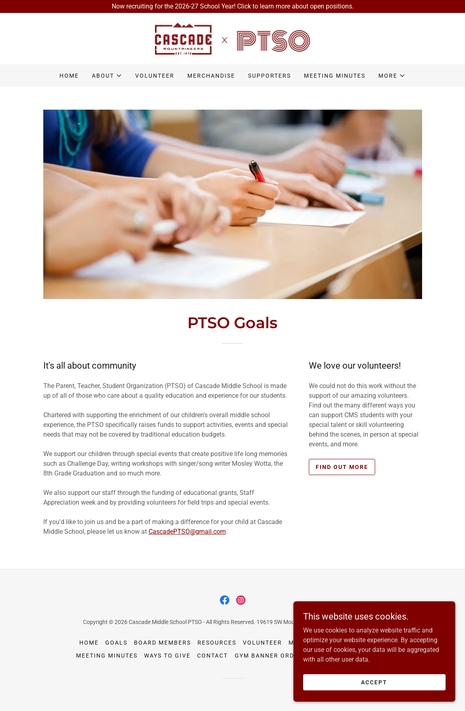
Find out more (342, 467)
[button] (107, 76)
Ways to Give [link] (167, 655)
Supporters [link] (269, 75)
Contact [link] (212, 655)
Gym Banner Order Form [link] (279, 655)
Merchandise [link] (211, 75)
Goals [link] (116, 642)
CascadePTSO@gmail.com (187, 531)
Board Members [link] (162, 642)
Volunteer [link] (154, 75)
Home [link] (69, 75)
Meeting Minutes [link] (334, 75)
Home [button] (89, 642)
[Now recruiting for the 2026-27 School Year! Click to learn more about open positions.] (232, 6)
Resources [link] (216, 642)
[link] (232, 38)
